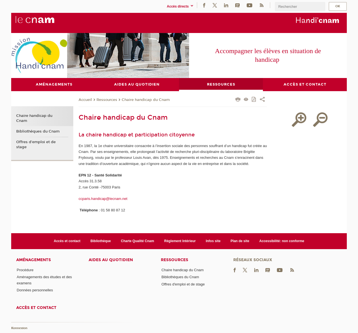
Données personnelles (35, 290)
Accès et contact (67, 241)
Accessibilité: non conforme (281, 241)
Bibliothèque (101, 241)
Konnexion (19, 328)
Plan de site (239, 241)
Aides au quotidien (111, 260)
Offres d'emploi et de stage (36, 144)
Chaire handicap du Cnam (146, 100)
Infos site (213, 241)
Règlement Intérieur (180, 241)
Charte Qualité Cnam (137, 241)
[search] (300, 6)
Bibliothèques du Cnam (38, 131)
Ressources (106, 100)
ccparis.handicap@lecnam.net (103, 199)
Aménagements (33, 260)
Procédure (25, 270)
